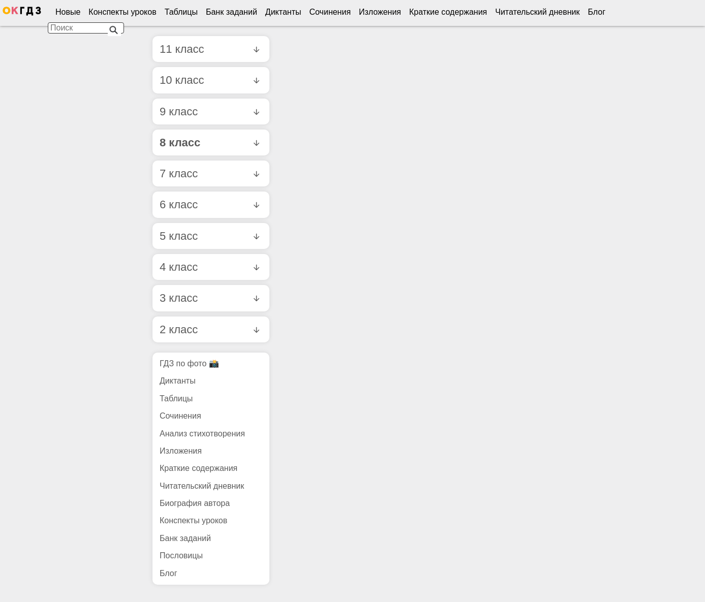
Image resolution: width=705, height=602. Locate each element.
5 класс (209, 236)
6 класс (209, 204)
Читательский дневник (537, 12)
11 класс (209, 49)
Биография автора (195, 503)
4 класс (209, 267)
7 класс (209, 173)
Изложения (380, 12)
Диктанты (283, 12)
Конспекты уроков (122, 12)
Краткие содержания (448, 12)
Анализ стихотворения (202, 433)
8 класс (209, 142)
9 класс (209, 111)
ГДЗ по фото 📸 (189, 363)
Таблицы (181, 12)
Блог (596, 12)
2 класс (209, 329)
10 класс (209, 80)
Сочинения (330, 12)
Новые (67, 12)
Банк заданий (231, 12)
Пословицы (181, 555)
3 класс (209, 298)
